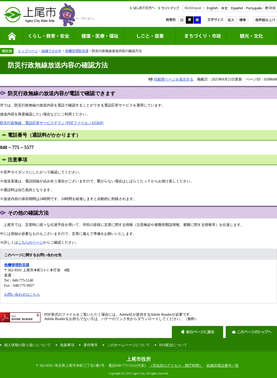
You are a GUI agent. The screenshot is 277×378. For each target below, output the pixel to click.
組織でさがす (52, 51)
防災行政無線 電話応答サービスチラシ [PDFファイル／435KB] (51, 123)
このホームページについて (128, 345)
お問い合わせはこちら (22, 294)
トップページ (28, 51)
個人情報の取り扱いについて (27, 345)
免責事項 (67, 345)
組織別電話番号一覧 (222, 365)
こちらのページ (30, 242)
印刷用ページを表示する (173, 79)
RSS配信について (173, 345)
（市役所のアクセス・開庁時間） (176, 365)
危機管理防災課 (76, 51)
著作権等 (90, 345)
